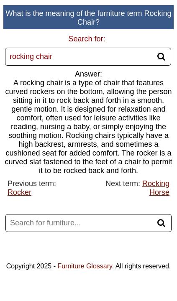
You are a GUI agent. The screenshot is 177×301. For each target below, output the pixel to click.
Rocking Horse (155, 187)
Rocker (19, 192)
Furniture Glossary (84, 266)
